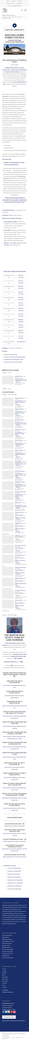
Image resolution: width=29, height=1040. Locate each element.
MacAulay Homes (6, 945)
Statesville (4, 983)
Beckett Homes (5, 937)
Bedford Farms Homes (8, 15)
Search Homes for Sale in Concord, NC (14, 826)
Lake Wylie (5, 990)
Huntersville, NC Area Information (13, 362)
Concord (4, 968)
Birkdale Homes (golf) (7, 939)
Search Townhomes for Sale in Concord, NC (14, 841)
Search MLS (19, 3)
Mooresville (5, 979)
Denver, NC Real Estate (14, 874)
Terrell (3, 985)
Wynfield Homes (6, 955)
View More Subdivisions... (8, 957)
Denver (3, 975)
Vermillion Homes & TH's (8, 953)
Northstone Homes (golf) (7, 949)
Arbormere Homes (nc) (7, 935)
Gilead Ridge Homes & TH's (8, 941)
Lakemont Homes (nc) (7, 943)
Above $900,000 (21, 341)
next (15, 394)
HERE (21, 661)
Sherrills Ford (5, 981)
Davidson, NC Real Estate (14, 877)
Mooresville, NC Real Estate (15, 880)
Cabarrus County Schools (10, 354)
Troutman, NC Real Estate (14, 889)
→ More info (17, 381)
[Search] (21, 10)
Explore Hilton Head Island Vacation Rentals (13, 1020)
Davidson (4, 973)
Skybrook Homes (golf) (7, 951)
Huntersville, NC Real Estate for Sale (13, 359)
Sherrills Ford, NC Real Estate (15, 883)
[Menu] (25, 10)
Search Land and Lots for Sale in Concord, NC (14, 856)
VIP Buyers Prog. (10, 3)
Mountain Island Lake (7, 992)
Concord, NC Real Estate (14, 868)
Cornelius (4, 971)
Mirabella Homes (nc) (7, 947)
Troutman (4, 987)
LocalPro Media (5, 1035)
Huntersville (5, 977)
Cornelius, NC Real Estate (14, 871)
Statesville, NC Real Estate (14, 886)
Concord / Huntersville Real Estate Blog (14, 357)
